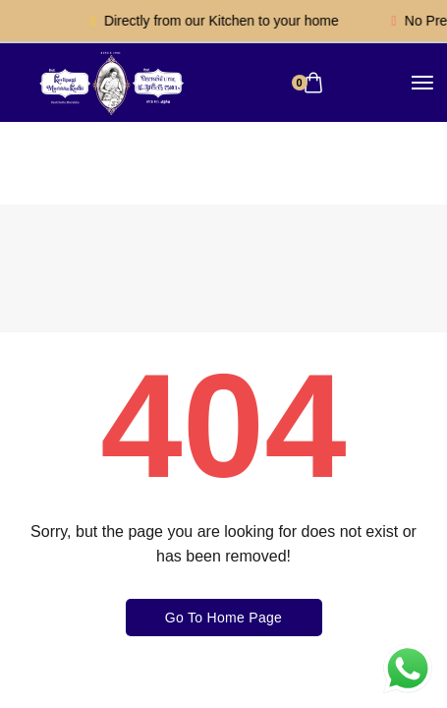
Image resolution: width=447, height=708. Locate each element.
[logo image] (110, 82)
